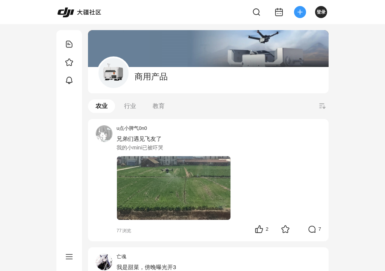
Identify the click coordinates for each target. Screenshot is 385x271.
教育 (159, 106)
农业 (101, 106)
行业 (130, 106)
